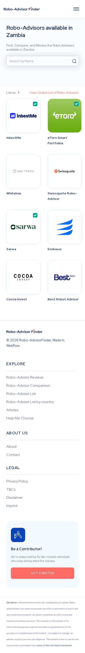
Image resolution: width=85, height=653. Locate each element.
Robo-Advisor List (21, 394)
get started (42, 573)
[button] (76, 9)
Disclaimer (14, 498)
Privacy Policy (17, 481)
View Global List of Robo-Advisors (54, 92)
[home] (22, 9)
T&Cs (10, 489)
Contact (13, 455)
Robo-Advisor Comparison (28, 386)
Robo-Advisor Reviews (25, 377)
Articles (12, 410)
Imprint (11, 506)
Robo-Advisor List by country (30, 402)
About (11, 447)
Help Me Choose (20, 418)
